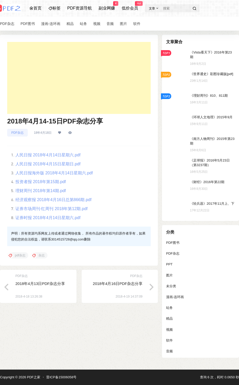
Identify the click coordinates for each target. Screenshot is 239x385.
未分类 (171, 286)
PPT (169, 264)
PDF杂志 (17, 133)
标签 (54, 8)
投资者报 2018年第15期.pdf (40, 182)
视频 (169, 330)
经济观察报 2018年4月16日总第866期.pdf (53, 200)
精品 (169, 318)
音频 (169, 351)
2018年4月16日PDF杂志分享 (117, 283)
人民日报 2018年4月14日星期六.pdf (47, 155)
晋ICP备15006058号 (61, 377)
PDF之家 (33, 377)
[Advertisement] (79, 78)
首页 (35, 8)
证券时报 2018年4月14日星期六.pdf (47, 218)
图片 (169, 275)
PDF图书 (172, 243)
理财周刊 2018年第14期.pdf (40, 191)
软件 (169, 340)
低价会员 (130, 6)
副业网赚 (107, 6)
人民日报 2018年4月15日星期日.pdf (47, 164)
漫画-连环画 (175, 297)
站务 (169, 308)
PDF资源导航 (79, 8)
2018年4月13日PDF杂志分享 (40, 283)
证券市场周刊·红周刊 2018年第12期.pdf (51, 209)
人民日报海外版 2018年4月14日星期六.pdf (54, 173)
